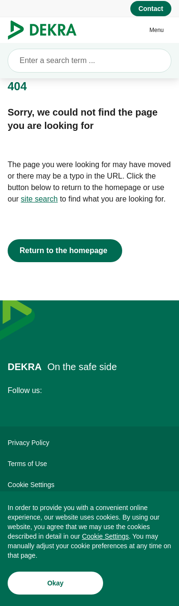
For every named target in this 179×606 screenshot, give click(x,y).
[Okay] (55, 583)
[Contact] (150, 8)
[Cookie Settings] (105, 536)
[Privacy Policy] (89, 442)
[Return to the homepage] (65, 250)
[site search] (39, 199)
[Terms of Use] (89, 463)
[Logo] (46, 30)
